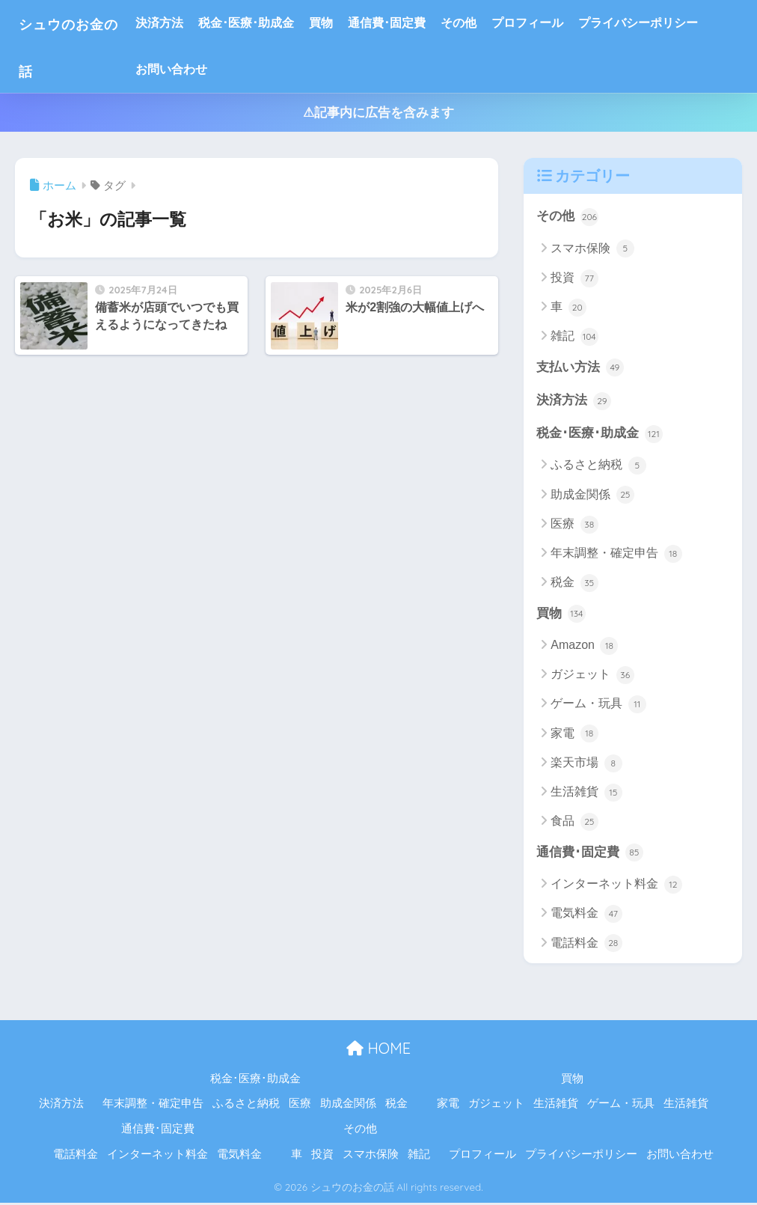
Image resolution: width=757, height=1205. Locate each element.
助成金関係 (592, 496)
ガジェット (592, 677)
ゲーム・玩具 (598, 707)
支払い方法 (580, 368)
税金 (574, 585)
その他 (485, 22)
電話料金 (586, 945)
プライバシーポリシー (664, 22)
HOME (378, 1050)
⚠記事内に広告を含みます (378, 113)
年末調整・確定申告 (616, 555)
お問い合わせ (197, 69)
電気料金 (586, 916)
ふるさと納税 (598, 467)
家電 (574, 736)
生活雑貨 (586, 794)
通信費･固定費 (413, 22)
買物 (347, 22)
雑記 (574, 338)
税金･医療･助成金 (272, 22)
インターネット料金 (616, 887)
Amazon (584, 647)
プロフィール (553, 22)
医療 (574, 526)
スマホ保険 (592, 249)
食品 (574, 824)
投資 (574, 278)
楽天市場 (586, 765)
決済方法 (185, 22)
